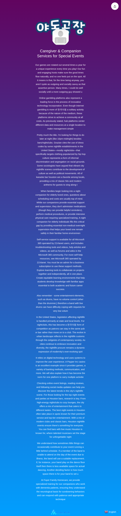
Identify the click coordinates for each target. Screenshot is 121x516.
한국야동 (62, 109)
